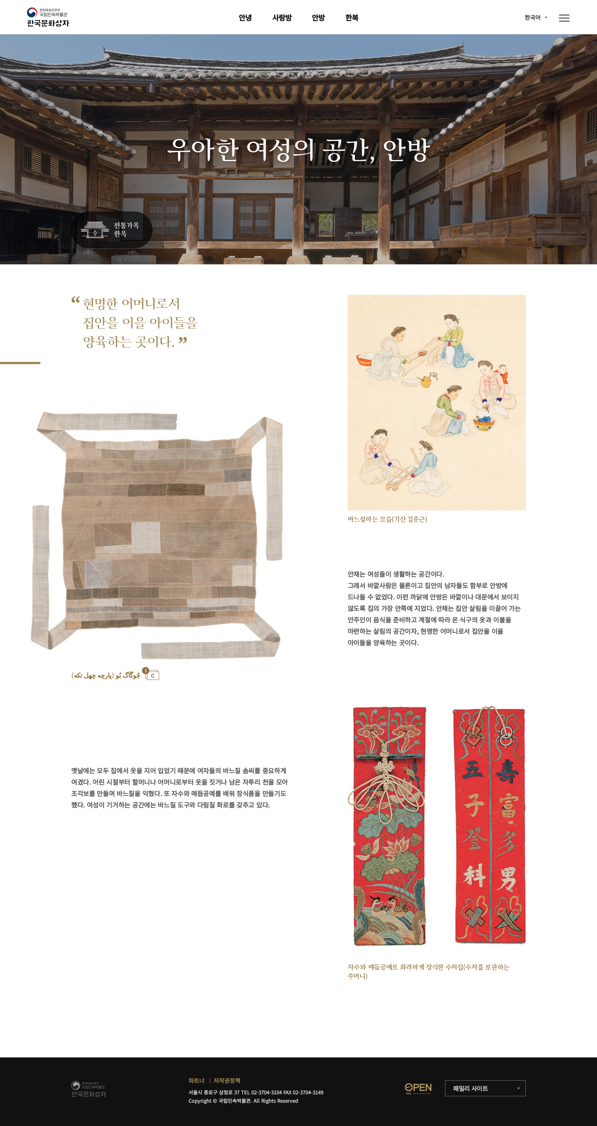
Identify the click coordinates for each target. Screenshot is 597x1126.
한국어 (533, 17)
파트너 (196, 1080)
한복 (351, 17)
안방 (318, 17)
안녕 (245, 17)
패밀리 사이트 (470, 1088)
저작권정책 (227, 1080)
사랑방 (282, 17)
